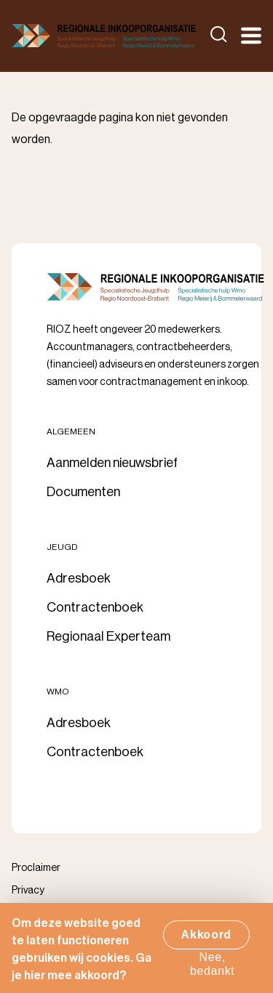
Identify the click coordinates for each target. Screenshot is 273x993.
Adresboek (79, 578)
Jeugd (62, 547)
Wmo (58, 691)
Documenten (83, 491)
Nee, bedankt (212, 970)
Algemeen (71, 431)
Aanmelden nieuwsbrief (112, 462)
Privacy (28, 890)
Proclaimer (36, 868)
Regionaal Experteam (108, 636)
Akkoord (206, 940)
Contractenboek (95, 607)
